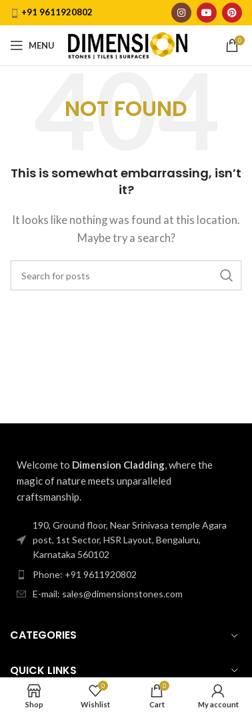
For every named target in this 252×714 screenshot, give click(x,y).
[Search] (126, 275)
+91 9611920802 (57, 12)
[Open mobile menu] (32, 45)
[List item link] (126, 574)
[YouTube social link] (207, 13)
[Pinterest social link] (232, 13)
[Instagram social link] (181, 13)
